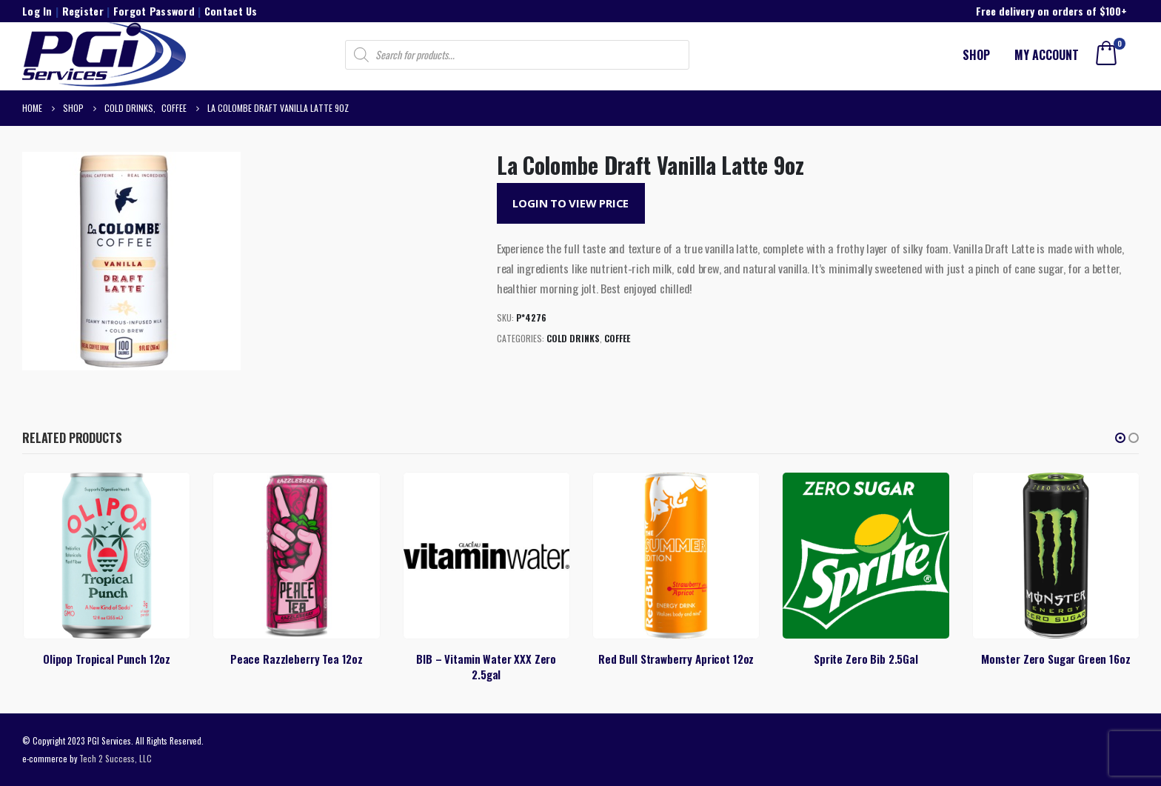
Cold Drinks (573, 338)
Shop (976, 55)
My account (1046, 55)
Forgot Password (154, 11)
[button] (1120, 438)
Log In (37, 11)
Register (83, 11)
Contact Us (231, 11)
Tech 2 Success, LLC (115, 758)
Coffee (617, 338)
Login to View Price (570, 203)
